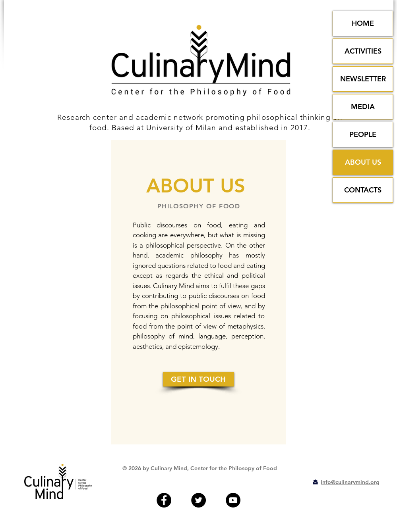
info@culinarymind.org (350, 482)
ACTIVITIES (363, 51)
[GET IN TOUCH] (198, 379)
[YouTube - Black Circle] (233, 500)
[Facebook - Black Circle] (164, 500)
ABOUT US (363, 162)
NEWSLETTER (363, 78)
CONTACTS (363, 189)
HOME (363, 23)
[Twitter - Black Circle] (198, 500)
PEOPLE (362, 134)
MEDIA (363, 106)
